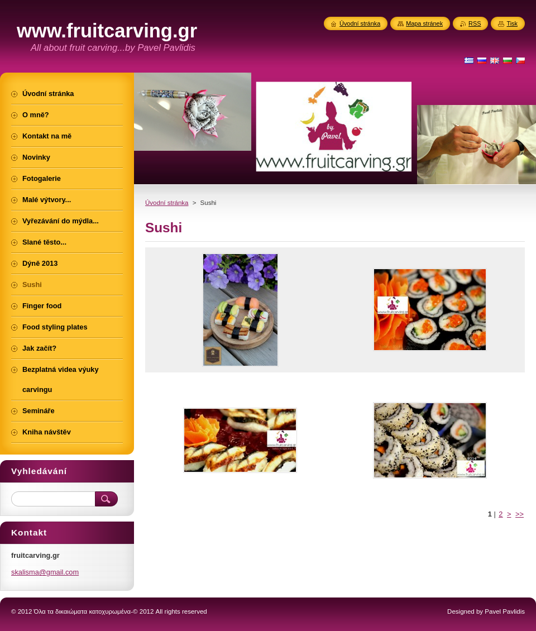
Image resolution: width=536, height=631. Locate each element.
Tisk (512, 23)
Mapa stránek (424, 23)
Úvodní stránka (166, 202)
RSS (474, 23)
